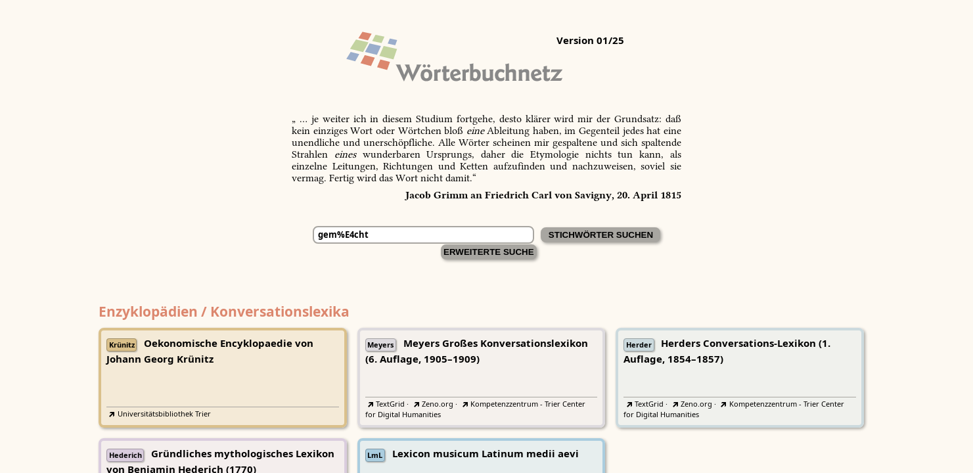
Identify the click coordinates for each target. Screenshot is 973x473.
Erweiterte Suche (488, 252)
